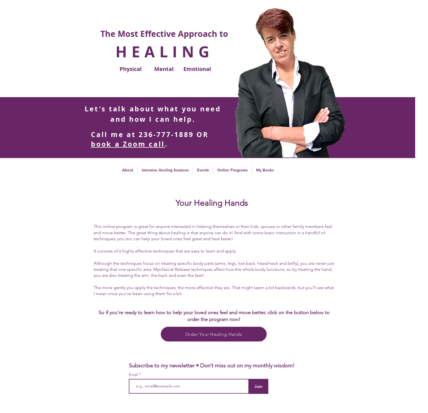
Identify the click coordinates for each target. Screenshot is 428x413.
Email (134, 374)
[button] (127, 170)
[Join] (258, 386)
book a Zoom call (128, 144)
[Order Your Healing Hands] (214, 334)
